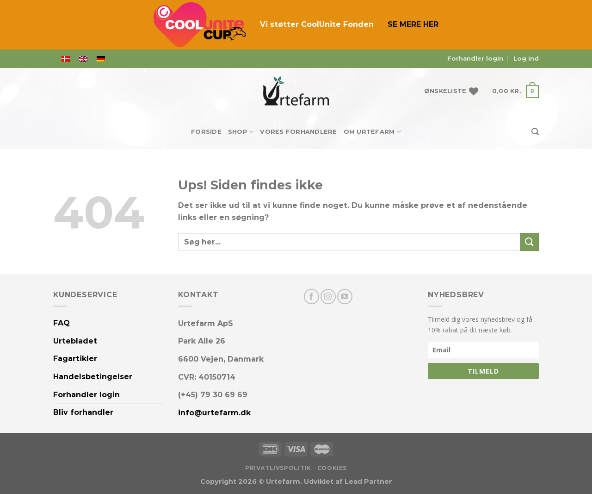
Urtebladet (75, 341)
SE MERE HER (413, 24)
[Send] (529, 242)
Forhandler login (475, 58)
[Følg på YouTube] (344, 296)
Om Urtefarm (372, 131)
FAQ (61, 323)
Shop (240, 131)
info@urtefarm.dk (214, 412)
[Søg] (535, 132)
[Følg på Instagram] (328, 296)
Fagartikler (75, 358)
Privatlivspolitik (278, 467)
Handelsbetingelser (92, 376)
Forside (206, 131)
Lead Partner (368, 481)
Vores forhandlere (298, 131)
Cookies (332, 467)
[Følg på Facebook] (311, 296)
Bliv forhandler (83, 412)
